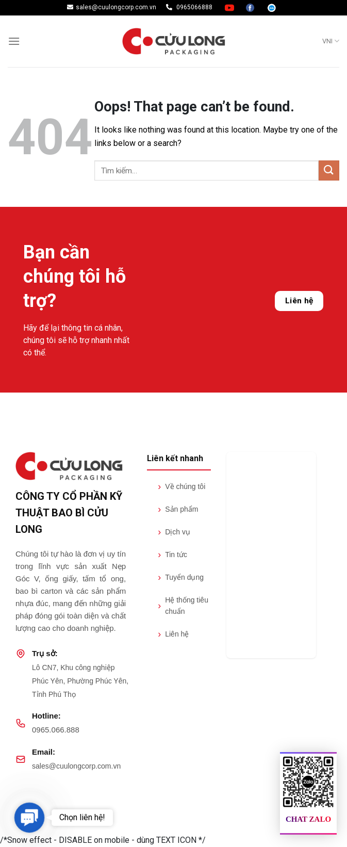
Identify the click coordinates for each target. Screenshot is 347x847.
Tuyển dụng (181, 577)
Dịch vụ (174, 532)
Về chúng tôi (181, 486)
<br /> (271, 555)
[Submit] (329, 170)
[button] (29, 817)
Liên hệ (299, 300)
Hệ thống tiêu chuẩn (183, 605)
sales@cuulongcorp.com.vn (76, 766)
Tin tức (172, 554)
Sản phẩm (178, 509)
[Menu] (14, 41)
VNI (330, 41)
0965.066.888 (55, 729)
